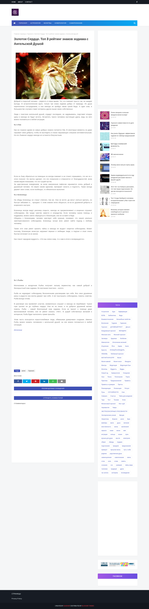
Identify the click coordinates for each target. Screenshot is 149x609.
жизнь (116, 427)
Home (14, 2)
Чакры (114, 407)
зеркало (104, 430)
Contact (28, 2)
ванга (112, 423)
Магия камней (105, 361)
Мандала (128, 361)
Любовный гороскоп (117, 354)
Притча (120, 384)
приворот (104, 450)
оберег (103, 442)
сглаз (103, 461)
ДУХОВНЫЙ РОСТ (116, 327)
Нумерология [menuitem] (60, 23)
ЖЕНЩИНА (122, 331)
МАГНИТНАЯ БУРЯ (107, 358)
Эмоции (121, 415)
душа (118, 423)
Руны (103, 392)
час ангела (104, 473)
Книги (127, 346)
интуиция (104, 434)
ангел (23, 371)
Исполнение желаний (119, 342)
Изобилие (123, 338)
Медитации (113, 365)
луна (126, 434)
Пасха (110, 377)
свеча (129, 457)
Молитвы (104, 369)
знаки (111, 430)
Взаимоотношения (107, 319)
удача (122, 469)
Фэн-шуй (122, 404)
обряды (111, 442)
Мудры (122, 369)
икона (118, 430)
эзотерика (114, 473)
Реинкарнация (106, 388)
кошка (120, 434)
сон (111, 465)
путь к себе (127, 450)
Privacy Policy (17, 598)
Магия (119, 358)
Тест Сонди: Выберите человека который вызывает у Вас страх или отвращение (123, 200)
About (20, 2)
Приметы (127, 381)
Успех (124, 400)
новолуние (126, 438)
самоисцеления (106, 457)
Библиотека (112, 315)
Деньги (128, 327)
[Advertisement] (53, 155)
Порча (128, 377)
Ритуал (127, 388)
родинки (104, 454)
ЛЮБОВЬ (104, 354)
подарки (119, 442)
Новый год (104, 373)
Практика (104, 381)
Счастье (113, 396)
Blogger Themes (88, 606)
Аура (113, 312)
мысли (118, 438)
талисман (104, 469)
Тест (109, 400)
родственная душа (116, 454)
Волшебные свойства (123, 319)
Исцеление (104, 346)
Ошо (102, 377)
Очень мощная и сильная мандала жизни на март (120, 113)
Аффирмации (122, 312)
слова (116, 461)
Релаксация (118, 388)
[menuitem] (14, 23)
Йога (113, 346)
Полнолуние (118, 377)
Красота (104, 350)
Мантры (104, 365)
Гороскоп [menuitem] (23, 23)
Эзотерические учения (108, 415)
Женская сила (105, 335)
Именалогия (105, 342)
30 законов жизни (117, 154)
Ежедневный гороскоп (108, 331)
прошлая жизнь (115, 450)
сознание (104, 465)
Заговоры (104, 338)
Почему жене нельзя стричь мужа (122, 165)
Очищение (126, 373)
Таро (103, 400)
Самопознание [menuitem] (75, 23)
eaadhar (67, 606)
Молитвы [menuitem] (47, 23)
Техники (116, 400)
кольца (113, 434)
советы (123, 461)
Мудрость (113, 369)
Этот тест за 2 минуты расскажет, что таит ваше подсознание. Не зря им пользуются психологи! (122, 189)
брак (128, 419)
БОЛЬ (103, 315)
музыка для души (107, 438)
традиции (114, 469)
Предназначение (116, 381)
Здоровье (114, 338)
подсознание (105, 446)
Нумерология (115, 373)
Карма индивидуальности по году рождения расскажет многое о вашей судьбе (122, 177)
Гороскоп (30, 34)
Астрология (105, 312)
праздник (116, 446)
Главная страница (20, 34)
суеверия (119, 465)
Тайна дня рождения (125, 396)
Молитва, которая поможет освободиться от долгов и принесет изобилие (120, 212)
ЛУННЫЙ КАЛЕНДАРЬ (117, 350)
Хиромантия (105, 407)
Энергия (114, 419)
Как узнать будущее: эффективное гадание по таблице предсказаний (123, 134)
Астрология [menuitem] (35, 23)
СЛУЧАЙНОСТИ (113, 392)
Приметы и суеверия (108, 384)
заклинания (125, 427)
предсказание (126, 446)
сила (109, 461)
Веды (121, 315)
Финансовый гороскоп (108, 404)
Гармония (123, 323)
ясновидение (125, 473)
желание (126, 423)
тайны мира (129, 465)
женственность (106, 427)
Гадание (114, 323)
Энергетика (105, 419)
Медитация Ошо (125, 365)
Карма (120, 346)
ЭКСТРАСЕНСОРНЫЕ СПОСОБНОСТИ (114, 411)
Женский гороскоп (119, 335)
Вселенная (104, 323)
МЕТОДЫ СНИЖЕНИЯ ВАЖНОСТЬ (119, 145)
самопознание (119, 457)
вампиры (104, 423)
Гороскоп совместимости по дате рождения (122, 124)
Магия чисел (118, 361)
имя (124, 430)
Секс (123, 392)
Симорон (104, 396)
